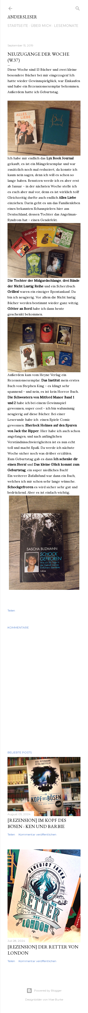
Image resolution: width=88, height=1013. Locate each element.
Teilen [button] (11, 610)
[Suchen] (77, 7)
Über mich (41, 26)
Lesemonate (66, 26)
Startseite (18, 26)
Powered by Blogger (44, 990)
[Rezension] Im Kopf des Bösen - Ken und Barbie (37, 823)
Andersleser (22, 17)
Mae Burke (56, 999)
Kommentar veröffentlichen (37, 834)
